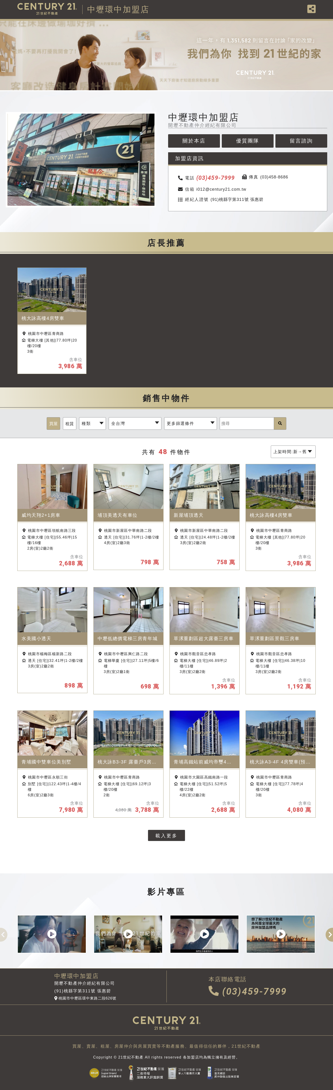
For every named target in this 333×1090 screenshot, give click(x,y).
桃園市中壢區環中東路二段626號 (85, 998)
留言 (301, 141)
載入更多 (166, 835)
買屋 (53, 423)
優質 (247, 141)
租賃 (69, 423)
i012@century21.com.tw (211, 189)
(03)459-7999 (248, 991)
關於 (194, 141)
